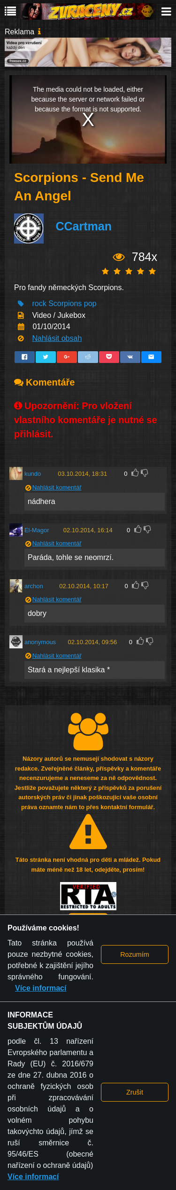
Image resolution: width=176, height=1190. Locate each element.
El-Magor (36, 530)
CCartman (83, 226)
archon (33, 586)
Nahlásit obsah (57, 338)
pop (90, 303)
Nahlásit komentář (57, 487)
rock (39, 303)
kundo (32, 473)
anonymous (40, 642)
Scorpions (65, 303)
